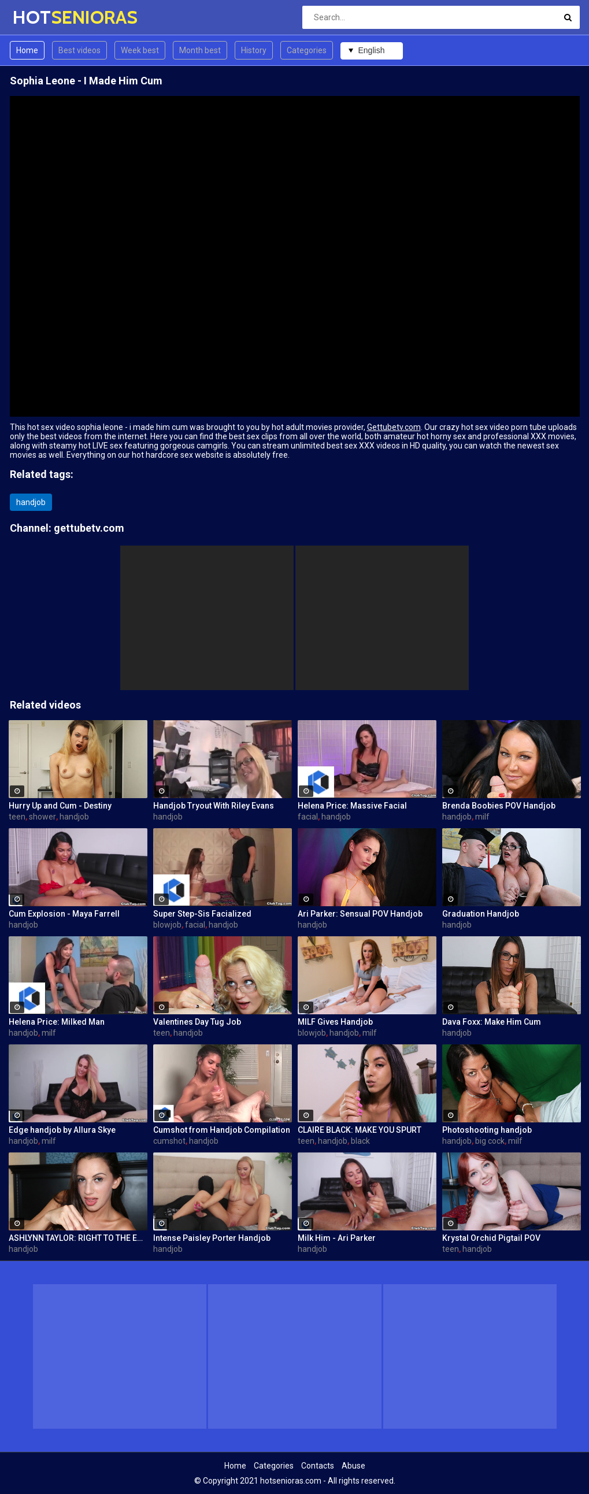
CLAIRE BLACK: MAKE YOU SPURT (359, 1130)
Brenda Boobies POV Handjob (498, 805)
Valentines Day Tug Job (197, 1021)
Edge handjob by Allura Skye (62, 1130)
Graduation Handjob (480, 913)
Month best (200, 50)
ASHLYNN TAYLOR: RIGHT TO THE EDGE (78, 1238)
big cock (490, 1140)
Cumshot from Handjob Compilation (221, 1130)
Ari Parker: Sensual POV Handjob (360, 913)
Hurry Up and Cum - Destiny (60, 805)
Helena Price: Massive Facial (352, 805)
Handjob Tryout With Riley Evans (213, 805)
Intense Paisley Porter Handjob (212, 1238)
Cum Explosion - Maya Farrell (64, 913)
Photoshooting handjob (487, 1130)
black (360, 1140)
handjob (31, 502)
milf (482, 816)
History (253, 50)
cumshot (169, 1140)
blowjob (167, 924)
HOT (43, 17)
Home (27, 50)
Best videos (79, 50)
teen (17, 816)
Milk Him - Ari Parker (337, 1238)
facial (308, 816)
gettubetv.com (89, 528)
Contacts (317, 1465)
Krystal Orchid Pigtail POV (491, 1238)
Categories (307, 50)
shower (42, 816)
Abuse (353, 1465)
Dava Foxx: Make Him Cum (491, 1021)
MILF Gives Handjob (335, 1021)
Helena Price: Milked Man (57, 1021)
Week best (140, 50)
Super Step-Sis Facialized (202, 913)
